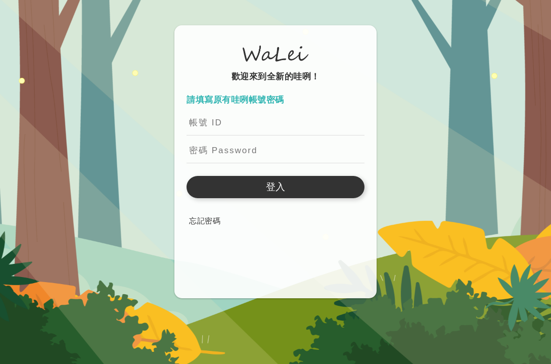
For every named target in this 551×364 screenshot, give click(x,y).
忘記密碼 (204, 220)
